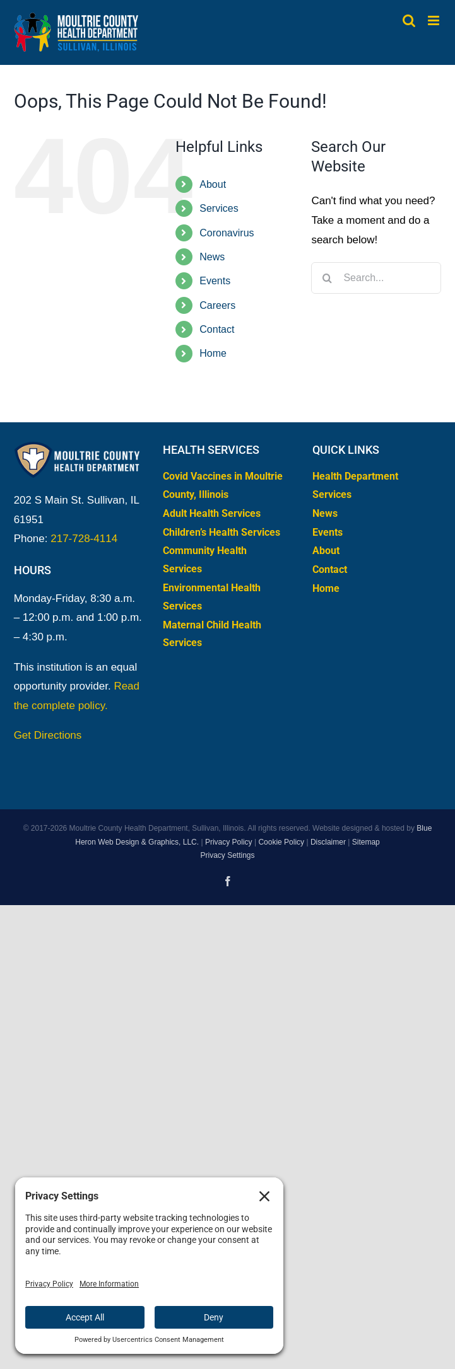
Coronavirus (226, 233)
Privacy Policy (228, 842)
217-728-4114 (83, 539)
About (212, 184)
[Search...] (376, 278)
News (212, 256)
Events (214, 280)
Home (213, 353)
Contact (216, 329)
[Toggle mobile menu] (434, 20)
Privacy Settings (227, 855)
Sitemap (366, 842)
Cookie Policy (281, 842)
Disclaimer (328, 842)
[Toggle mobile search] (409, 20)
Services (218, 208)
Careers (217, 305)
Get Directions (48, 735)
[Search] (327, 278)
